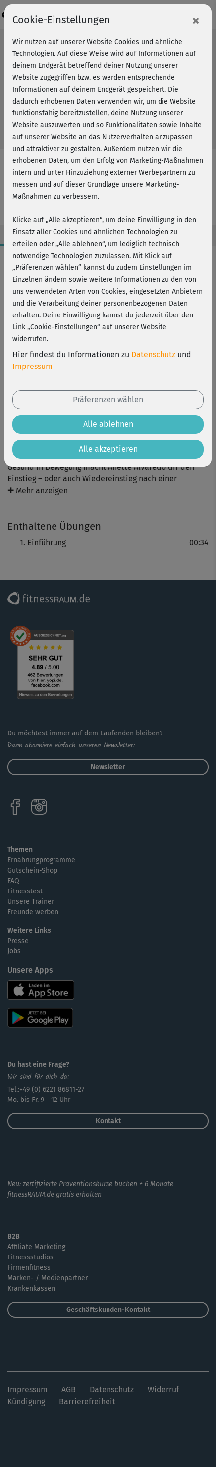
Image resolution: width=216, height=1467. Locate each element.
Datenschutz (153, 354)
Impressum (32, 366)
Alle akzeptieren (108, 449)
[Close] (196, 20)
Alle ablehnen (108, 424)
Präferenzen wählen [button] (108, 399)
